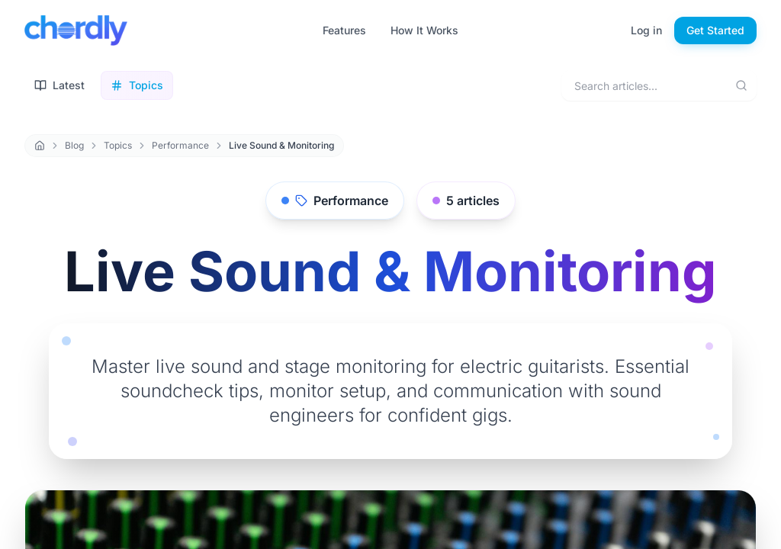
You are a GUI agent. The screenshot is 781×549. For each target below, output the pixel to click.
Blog (74, 145)
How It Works (424, 30)
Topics (118, 145)
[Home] (39, 145)
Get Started (715, 30)
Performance (180, 145)
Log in (646, 30)
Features (344, 30)
